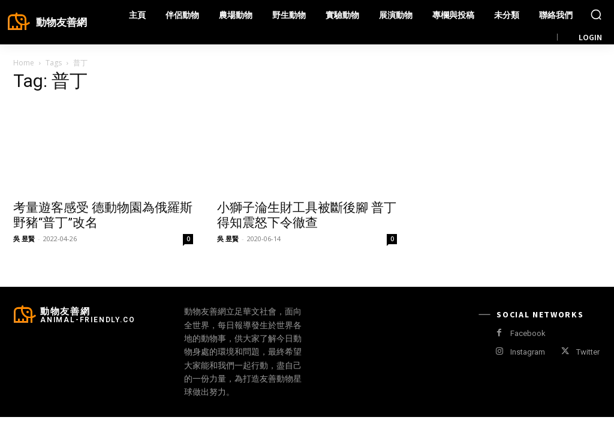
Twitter (588, 351)
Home (23, 63)
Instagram (527, 351)
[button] (596, 14)
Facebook (528, 333)
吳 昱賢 (24, 238)
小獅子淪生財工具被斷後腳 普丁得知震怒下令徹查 (306, 215)
